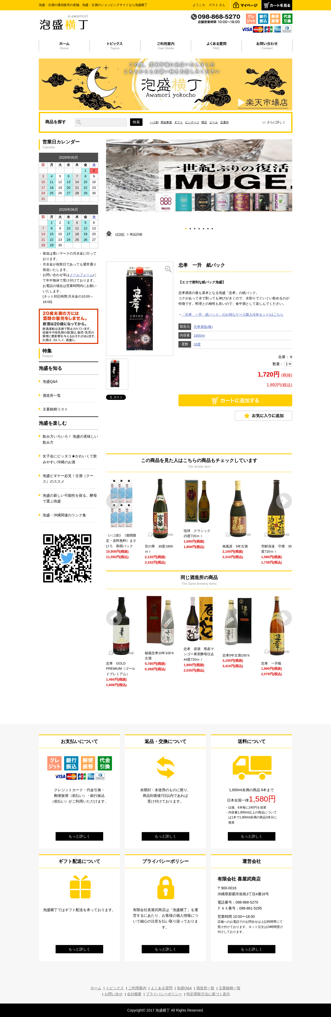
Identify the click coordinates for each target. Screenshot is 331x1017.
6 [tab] (208, 227)
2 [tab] (190, 227)
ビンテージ (192, 122)
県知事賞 (166, 122)
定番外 (224, 122)
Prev (114, 501)
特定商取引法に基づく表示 (208, 994)
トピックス (115, 988)
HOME (120, 234)
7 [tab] (212, 227)
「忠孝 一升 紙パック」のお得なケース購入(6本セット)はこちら (232, 314)
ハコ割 (154, 122)
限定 (204, 122)
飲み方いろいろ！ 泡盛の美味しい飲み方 (70, 439)
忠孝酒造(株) (203, 327)
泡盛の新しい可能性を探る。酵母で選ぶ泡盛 (70, 498)
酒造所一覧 (52, 395)
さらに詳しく (276, 122)
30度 (197, 344)
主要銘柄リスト (55, 409)
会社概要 (134, 994)
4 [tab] (199, 227)
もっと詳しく (79, 836)
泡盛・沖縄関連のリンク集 (64, 515)
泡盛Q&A (50, 381)
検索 (136, 122)
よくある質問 (161, 988)
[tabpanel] (199, 175)
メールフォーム (81, 275)
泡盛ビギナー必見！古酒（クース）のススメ (68, 479)
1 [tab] (186, 227)
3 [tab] (195, 227)
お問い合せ (113, 994)
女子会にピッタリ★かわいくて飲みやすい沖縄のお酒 (70, 459)
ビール (213, 122)
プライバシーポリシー (164, 994)
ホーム (96, 988)
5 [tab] (203, 227)
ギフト (178, 122)
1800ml (199, 335)
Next (284, 501)
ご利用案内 (137, 988)
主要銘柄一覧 (229, 988)
